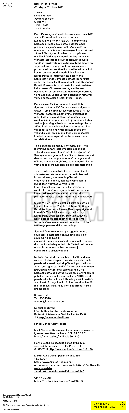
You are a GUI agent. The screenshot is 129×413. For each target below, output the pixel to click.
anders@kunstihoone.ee (49, 301)
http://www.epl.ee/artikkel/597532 (71, 349)
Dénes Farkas (42, 15)
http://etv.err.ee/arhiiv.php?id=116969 (58, 381)
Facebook (6, 409)
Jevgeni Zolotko (44, 18)
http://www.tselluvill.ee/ (53, 317)
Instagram (15, 409)
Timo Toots (41, 25)
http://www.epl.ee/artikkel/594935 (56, 336)
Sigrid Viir (40, 22)
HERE (111, 407)
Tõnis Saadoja (42, 28)
